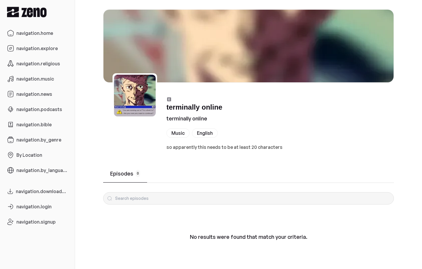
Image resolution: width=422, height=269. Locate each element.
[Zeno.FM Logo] (37, 12)
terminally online (186, 118)
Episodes (125, 173)
